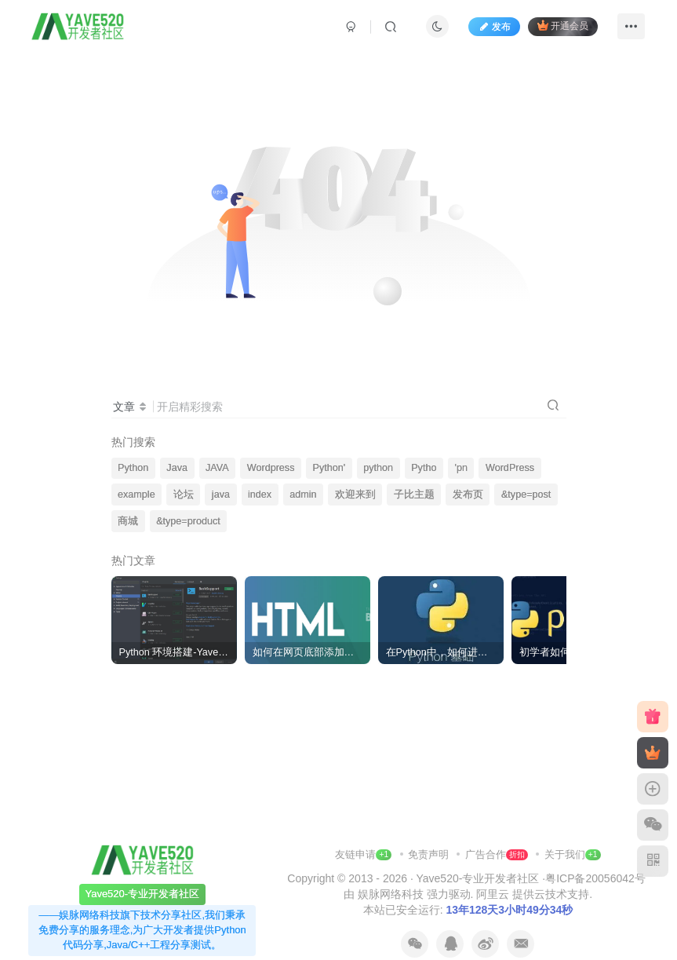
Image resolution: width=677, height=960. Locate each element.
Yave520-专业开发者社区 (477, 878)
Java (176, 467)
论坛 (183, 494)
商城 (128, 521)
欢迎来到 (355, 494)
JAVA (217, 467)
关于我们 (564, 854)
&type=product (188, 521)
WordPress (510, 467)
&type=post (526, 494)
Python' (329, 467)
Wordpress (271, 467)
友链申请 (363, 854)
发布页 (468, 494)
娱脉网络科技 (391, 894)
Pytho (423, 467)
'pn (461, 467)
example (136, 494)
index (259, 494)
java (221, 494)
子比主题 (414, 494)
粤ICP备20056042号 (595, 878)
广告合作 (496, 854)
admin (302, 494)
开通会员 (562, 25)
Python (133, 467)
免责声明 (430, 854)
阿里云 (492, 894)
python (378, 467)
